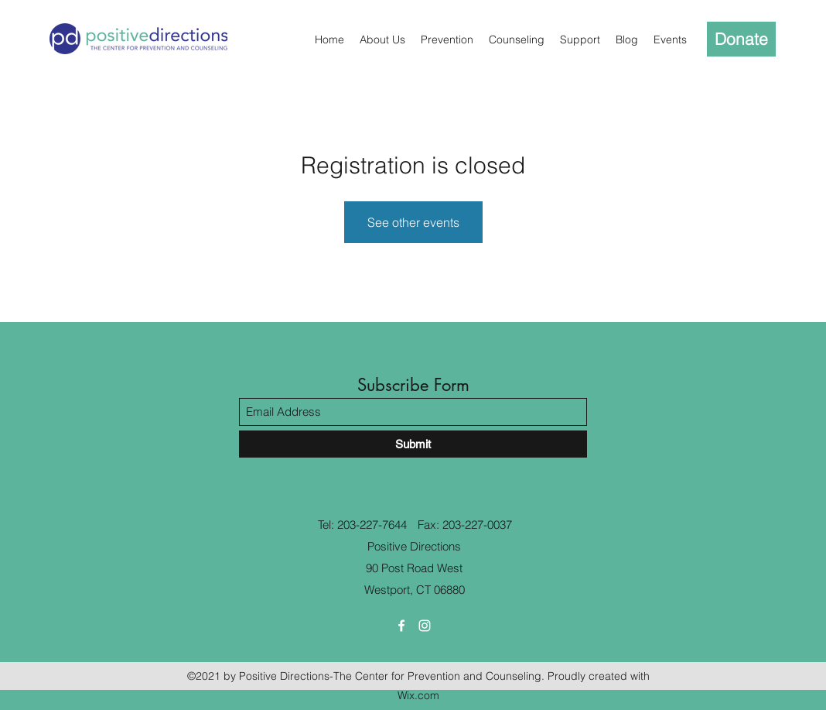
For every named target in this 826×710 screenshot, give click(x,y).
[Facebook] (401, 625)
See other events (413, 222)
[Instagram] (424, 625)
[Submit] (413, 444)
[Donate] (741, 39)
